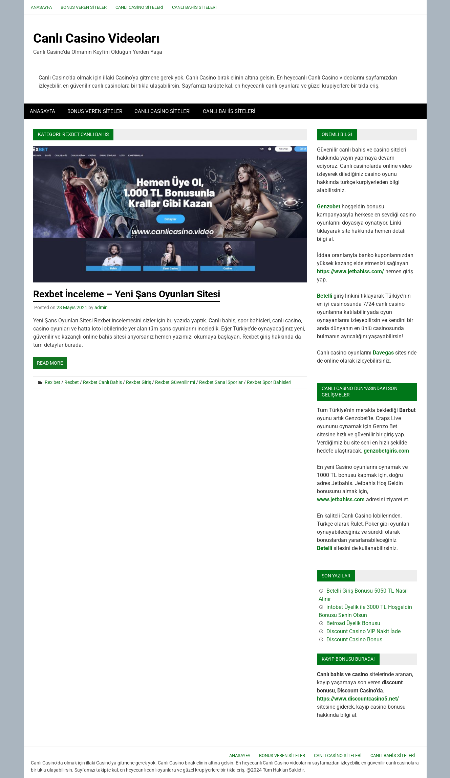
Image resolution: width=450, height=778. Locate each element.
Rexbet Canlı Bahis (102, 382)
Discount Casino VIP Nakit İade (363, 631)
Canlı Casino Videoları (96, 38)
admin (101, 307)
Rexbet (71, 382)
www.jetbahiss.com (341, 499)
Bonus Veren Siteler (84, 7)
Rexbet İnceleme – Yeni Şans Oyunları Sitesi (126, 294)
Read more (50, 363)
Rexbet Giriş (138, 382)
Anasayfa (41, 7)
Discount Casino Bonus (354, 639)
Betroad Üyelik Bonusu (353, 623)
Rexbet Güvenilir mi (175, 382)
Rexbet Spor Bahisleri (269, 382)
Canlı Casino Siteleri (139, 7)
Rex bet (52, 382)
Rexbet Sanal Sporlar (221, 382)
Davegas (383, 352)
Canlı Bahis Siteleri (194, 7)
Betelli (324, 296)
